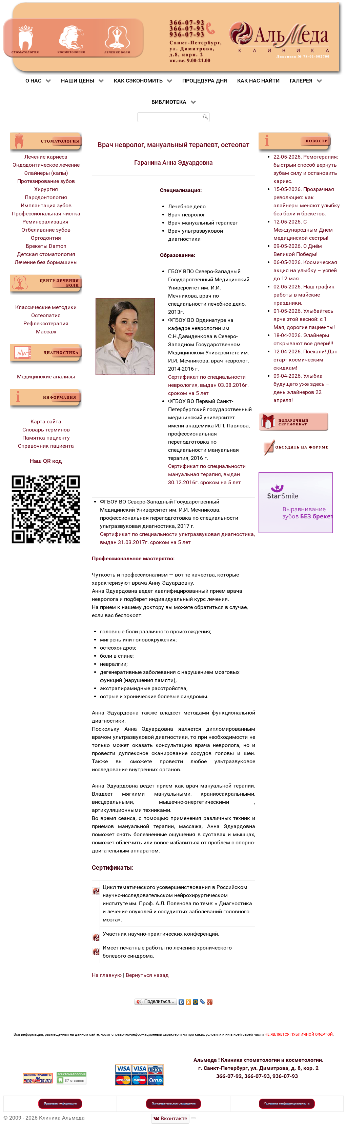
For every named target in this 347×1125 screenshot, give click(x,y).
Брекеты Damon (46, 246)
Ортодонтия (46, 238)
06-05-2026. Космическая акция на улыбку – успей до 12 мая (305, 270)
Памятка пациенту (46, 438)
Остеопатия (46, 315)
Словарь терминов (46, 429)
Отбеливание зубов (45, 230)
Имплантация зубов (46, 205)
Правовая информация (60, 1103)
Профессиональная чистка (46, 213)
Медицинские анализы (46, 376)
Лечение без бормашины (46, 262)
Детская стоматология (46, 254)
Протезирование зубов (46, 181)
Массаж (46, 331)
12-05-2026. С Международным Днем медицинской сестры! (303, 229)
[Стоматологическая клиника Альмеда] (170, 1119)
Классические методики (46, 307)
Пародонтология (46, 197)
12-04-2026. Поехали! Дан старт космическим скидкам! (305, 359)
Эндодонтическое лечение (46, 165)
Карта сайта (45, 421)
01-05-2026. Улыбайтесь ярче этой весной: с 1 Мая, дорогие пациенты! (304, 319)
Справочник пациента (46, 446)
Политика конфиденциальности (286, 1103)
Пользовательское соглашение (173, 1103)
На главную (107, 975)
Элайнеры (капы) (46, 173)
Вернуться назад (147, 975)
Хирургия (46, 189)
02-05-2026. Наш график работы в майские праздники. (303, 294)
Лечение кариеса (45, 157)
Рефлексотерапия (45, 323)
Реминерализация (46, 221)
